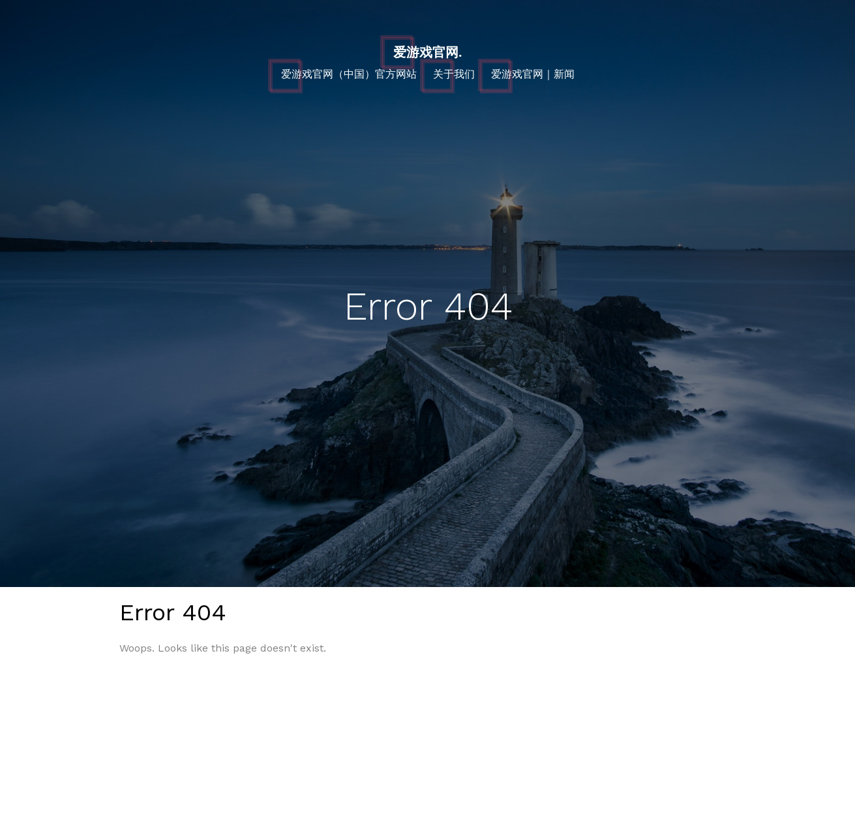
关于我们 (454, 74)
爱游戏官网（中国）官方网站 (349, 74)
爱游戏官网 (427, 52)
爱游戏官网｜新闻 (533, 74)
